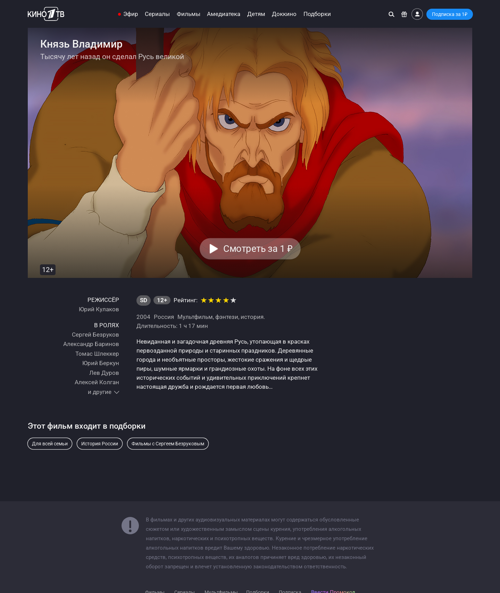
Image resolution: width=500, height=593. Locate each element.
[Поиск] (391, 14)
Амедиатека (223, 14)
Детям (256, 14)
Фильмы (188, 14)
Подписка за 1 (449, 14)
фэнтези (226, 316)
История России (99, 443)
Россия (164, 316)
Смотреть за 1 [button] (258, 248)
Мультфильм (195, 316)
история (252, 316)
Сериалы (157, 14)
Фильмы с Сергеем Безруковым (168, 443)
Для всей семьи (50, 443)
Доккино (284, 14)
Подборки (317, 14)
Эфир (130, 14)
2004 (143, 316)
